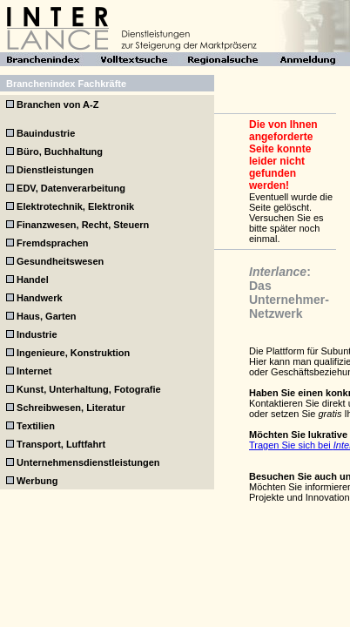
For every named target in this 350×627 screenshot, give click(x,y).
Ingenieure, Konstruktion (73, 352)
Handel (33, 279)
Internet (34, 371)
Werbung (37, 480)
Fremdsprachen (53, 243)
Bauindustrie (46, 133)
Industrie (37, 334)
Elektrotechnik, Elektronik (75, 206)
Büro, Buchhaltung (60, 151)
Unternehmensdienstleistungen (88, 462)
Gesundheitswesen (60, 261)
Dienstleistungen (55, 170)
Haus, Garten (46, 316)
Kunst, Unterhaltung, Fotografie (89, 389)
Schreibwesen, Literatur (71, 407)
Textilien (36, 426)
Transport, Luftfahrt (61, 444)
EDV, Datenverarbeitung (71, 188)
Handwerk (40, 298)
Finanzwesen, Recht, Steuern (83, 224)
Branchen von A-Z (57, 104)
